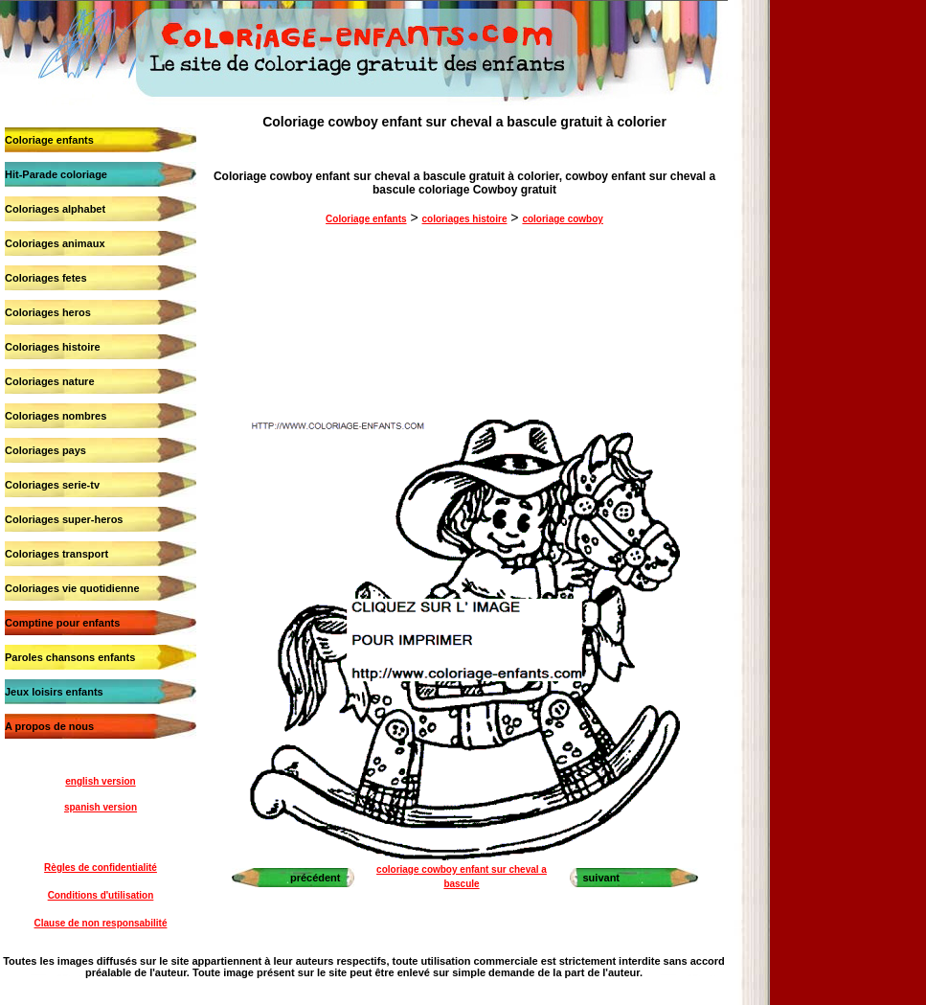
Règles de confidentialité (100, 867)
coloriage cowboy (562, 219)
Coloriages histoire (53, 347)
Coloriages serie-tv (52, 485)
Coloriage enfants (49, 140)
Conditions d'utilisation (101, 895)
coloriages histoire (465, 219)
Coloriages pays (45, 450)
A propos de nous (49, 726)
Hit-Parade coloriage (56, 174)
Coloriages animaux (55, 243)
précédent (315, 877)
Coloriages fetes (46, 278)
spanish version (100, 807)
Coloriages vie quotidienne (72, 588)
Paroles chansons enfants (70, 657)
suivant (602, 877)
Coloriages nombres (55, 416)
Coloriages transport (56, 554)
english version (100, 781)
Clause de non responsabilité (101, 923)
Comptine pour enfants (62, 622)
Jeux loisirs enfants (54, 691)
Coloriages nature (50, 381)
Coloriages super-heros (64, 519)
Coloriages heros (48, 312)
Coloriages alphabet (55, 209)
